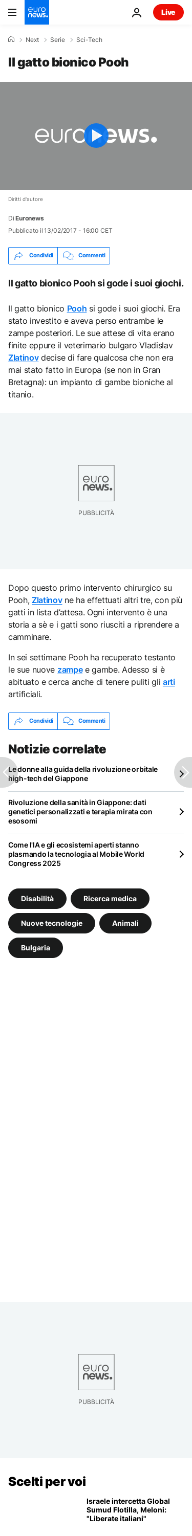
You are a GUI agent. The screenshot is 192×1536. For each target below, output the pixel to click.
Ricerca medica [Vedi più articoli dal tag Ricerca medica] (110, 898)
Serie (57, 40)
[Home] (11, 39)
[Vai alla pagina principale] (37, 12)
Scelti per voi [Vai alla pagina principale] (47, 1481)
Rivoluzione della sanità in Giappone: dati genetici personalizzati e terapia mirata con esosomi (80, 811)
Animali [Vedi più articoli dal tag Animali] (125, 923)
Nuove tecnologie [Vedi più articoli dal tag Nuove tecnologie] (51, 923)
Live (168, 12)
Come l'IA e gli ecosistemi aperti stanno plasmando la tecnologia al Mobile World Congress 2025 (76, 853)
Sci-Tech (89, 40)
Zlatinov (23, 357)
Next (32, 40)
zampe (69, 669)
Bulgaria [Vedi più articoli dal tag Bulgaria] (35, 947)
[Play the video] (96, 136)
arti (169, 682)
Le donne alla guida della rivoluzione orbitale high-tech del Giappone (83, 774)
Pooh (77, 308)
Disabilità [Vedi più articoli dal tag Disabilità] (37, 898)
